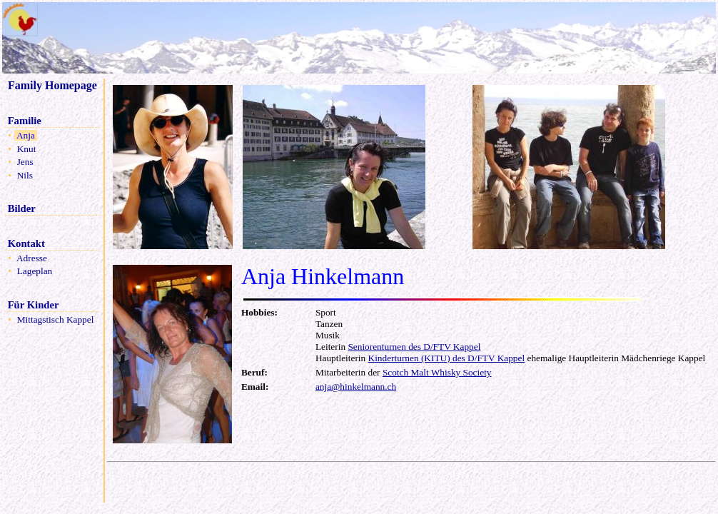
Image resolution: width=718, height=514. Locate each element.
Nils (24, 175)
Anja (25, 135)
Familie (24, 120)
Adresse (31, 258)
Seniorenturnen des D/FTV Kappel (414, 346)
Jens (25, 161)
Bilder (21, 208)
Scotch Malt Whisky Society (437, 372)
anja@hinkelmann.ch (355, 386)
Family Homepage (52, 85)
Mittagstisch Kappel (55, 319)
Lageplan (34, 271)
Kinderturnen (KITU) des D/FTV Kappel (446, 358)
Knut (26, 148)
